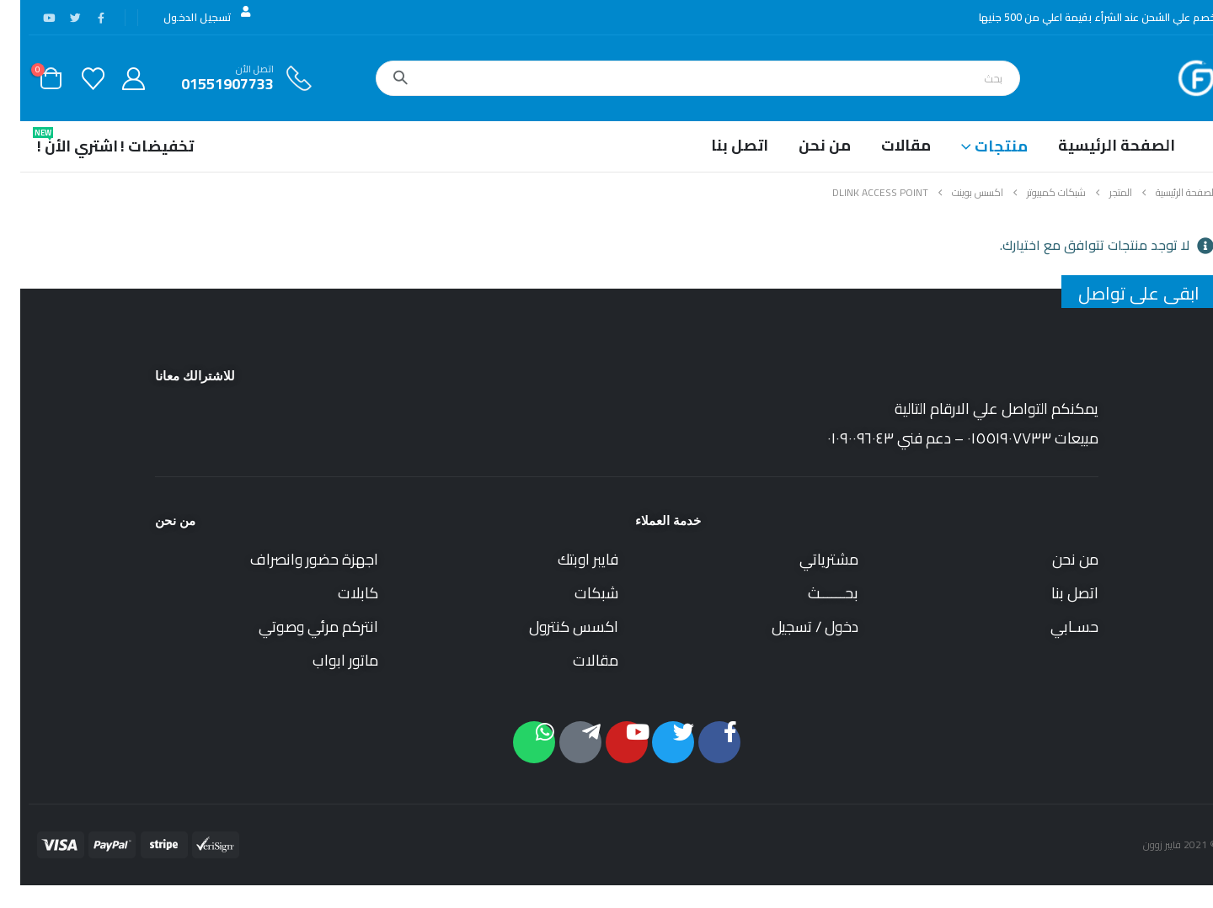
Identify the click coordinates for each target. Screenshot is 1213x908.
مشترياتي (808, 559)
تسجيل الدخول (188, 17)
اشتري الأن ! (57, 142)
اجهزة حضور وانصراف (294, 559)
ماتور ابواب (325, 660)
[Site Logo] (1176, 78)
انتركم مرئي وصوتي (298, 626)
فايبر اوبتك (567, 559)
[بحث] (379, 78)
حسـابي (1054, 626)
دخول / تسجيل (794, 626)
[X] (55, 18)
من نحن (804, 145)
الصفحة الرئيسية (1096, 145)
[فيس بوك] (81, 18)
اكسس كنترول (553, 626)
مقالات (886, 145)
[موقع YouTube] (29, 18)
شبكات (576, 593)
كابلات (338, 593)
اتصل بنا (719, 145)
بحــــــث (813, 593)
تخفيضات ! (137, 146)
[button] (1203, 895)
